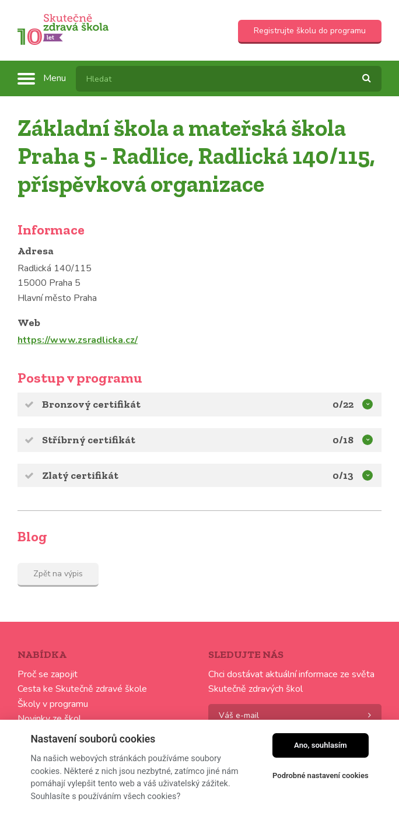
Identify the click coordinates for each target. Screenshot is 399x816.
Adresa (36, 250)
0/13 (343, 475)
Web (29, 322)
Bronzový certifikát (207, 403)
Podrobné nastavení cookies (320, 775)
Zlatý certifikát (207, 474)
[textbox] (229, 79)
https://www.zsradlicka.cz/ (78, 340)
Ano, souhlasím (320, 745)
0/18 (343, 439)
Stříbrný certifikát (207, 439)
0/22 (343, 404)
